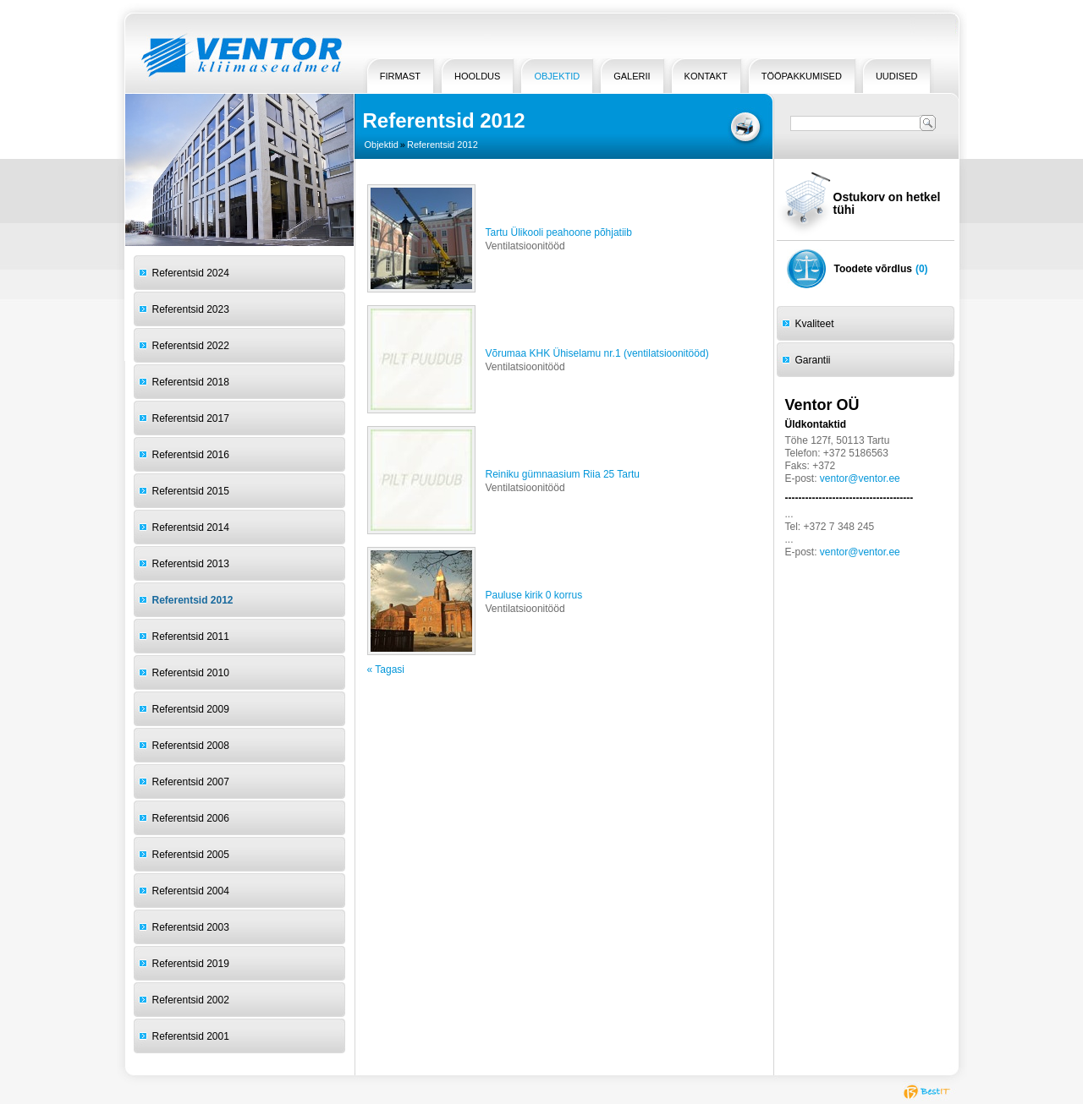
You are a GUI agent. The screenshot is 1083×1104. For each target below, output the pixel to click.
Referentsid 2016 (190, 455)
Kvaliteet (814, 324)
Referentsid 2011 (190, 636)
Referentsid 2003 (190, 927)
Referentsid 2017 (190, 418)
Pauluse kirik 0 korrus (534, 595)
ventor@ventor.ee (860, 478)
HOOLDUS (477, 76)
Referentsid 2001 (190, 1036)
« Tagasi (385, 669)
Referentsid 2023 (190, 309)
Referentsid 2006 (190, 818)
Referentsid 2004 (190, 891)
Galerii (631, 76)
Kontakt (706, 76)
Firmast (400, 76)
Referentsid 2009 (190, 709)
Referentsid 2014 (190, 527)
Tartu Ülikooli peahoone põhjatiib (559, 232)
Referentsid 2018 (190, 382)
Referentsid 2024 (190, 273)
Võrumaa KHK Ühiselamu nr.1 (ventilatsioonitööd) (597, 353)
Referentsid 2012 (193, 600)
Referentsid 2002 (190, 1000)
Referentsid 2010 (190, 673)
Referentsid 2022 (190, 346)
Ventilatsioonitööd (525, 246)
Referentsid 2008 (190, 745)
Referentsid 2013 (190, 564)
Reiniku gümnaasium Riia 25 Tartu (563, 474)
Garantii (813, 360)
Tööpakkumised (801, 76)
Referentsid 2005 (190, 855)
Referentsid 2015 (190, 491)
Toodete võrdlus (873, 269)
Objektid (557, 76)
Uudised (897, 76)
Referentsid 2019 (190, 964)
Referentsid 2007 (190, 782)
